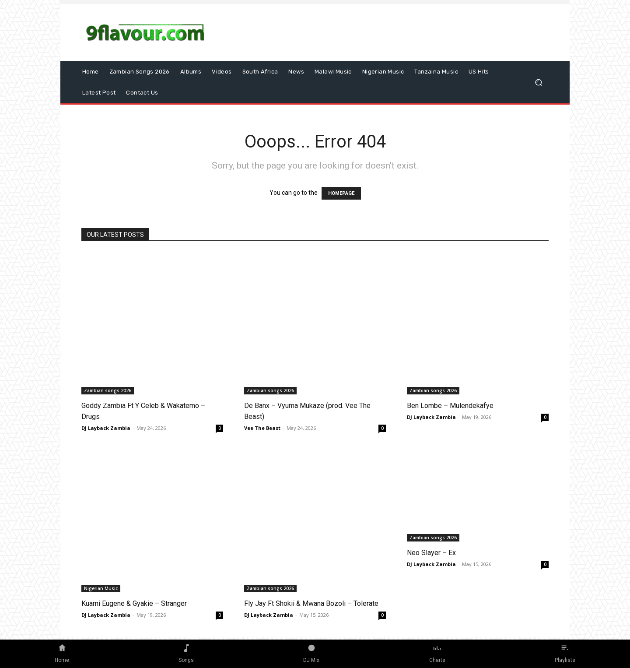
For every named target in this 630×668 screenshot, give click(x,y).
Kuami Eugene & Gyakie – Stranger (134, 603)
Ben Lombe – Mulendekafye (450, 405)
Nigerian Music (101, 588)
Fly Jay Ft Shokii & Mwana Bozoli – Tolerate (311, 603)
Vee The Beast (262, 428)
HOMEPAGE (341, 193)
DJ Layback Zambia (105, 428)
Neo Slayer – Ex (431, 552)
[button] (538, 82)
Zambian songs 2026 (107, 390)
